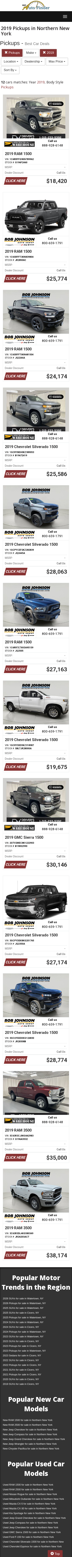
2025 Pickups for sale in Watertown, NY (24, 1317)
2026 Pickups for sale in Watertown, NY (24, 1303)
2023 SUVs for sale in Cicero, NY (21, 1341)
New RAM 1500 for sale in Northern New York (27, 1420)
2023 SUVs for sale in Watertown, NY (23, 1336)
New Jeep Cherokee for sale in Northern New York (30, 1429)
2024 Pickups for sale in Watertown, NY (24, 1331)
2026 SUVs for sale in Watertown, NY (23, 1298)
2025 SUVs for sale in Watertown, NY (23, 1308)
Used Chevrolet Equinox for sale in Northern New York (32, 1546)
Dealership (33, 61)
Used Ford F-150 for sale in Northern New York (28, 1537)
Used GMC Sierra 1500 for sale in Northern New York (32, 1532)
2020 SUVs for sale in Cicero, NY (21, 1379)
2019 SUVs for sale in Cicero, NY (21, 1384)
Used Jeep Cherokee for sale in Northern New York (30, 1527)
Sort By (10, 70)
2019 (48, 53)
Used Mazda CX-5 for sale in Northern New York (29, 1503)
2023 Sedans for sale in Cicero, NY (22, 1355)
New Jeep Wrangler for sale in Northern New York (30, 1443)
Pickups (12, 53)
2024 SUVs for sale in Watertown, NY (23, 1322)
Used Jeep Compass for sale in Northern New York (30, 1522)
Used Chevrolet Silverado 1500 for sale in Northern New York (33, 1542)
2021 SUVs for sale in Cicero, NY (21, 1369)
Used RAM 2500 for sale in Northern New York (28, 1489)
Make (31, 53)
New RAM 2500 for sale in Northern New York (27, 1424)
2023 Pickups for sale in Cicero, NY (22, 1346)
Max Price (57, 61)
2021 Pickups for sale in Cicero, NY (22, 1374)
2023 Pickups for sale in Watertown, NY (24, 1350)
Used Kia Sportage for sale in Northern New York (29, 1513)
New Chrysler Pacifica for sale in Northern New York (31, 1448)
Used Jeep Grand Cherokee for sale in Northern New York (34, 1518)
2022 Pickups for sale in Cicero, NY (22, 1365)
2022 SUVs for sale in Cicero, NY (21, 1360)
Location (11, 61)
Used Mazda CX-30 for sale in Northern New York (30, 1508)
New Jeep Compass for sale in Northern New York (30, 1434)
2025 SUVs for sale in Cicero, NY (21, 1312)
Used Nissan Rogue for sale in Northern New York (30, 1494)
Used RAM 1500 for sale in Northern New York (28, 1484)
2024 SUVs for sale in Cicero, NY (21, 1327)
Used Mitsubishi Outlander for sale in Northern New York (33, 1499)
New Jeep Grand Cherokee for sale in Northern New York (34, 1439)
